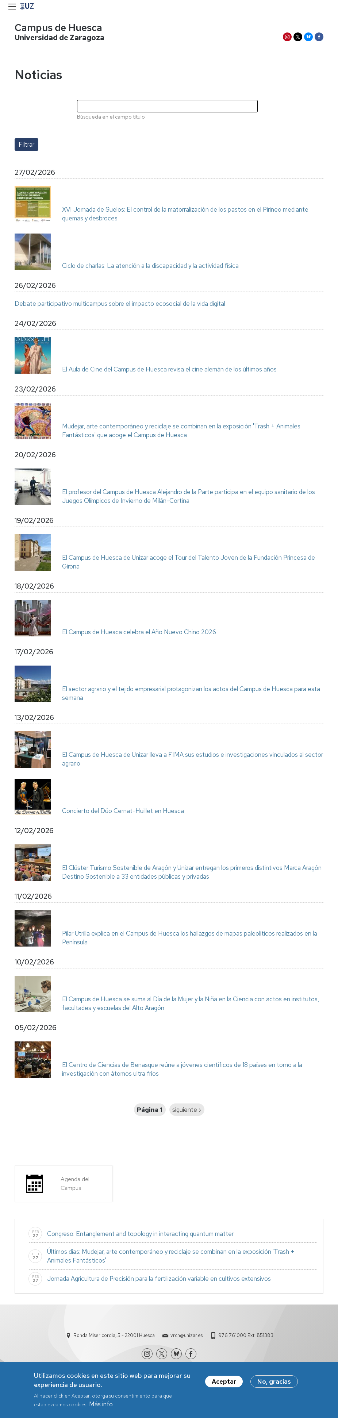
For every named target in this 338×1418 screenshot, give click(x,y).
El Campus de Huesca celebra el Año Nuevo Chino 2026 (139, 632)
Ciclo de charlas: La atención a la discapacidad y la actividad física (151, 266)
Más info (101, 1406)
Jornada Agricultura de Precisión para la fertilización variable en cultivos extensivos (159, 1279)
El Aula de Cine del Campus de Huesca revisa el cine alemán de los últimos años (169, 369)
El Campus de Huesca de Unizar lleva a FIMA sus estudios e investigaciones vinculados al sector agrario (192, 759)
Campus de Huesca (58, 27)
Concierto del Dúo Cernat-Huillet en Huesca (123, 811)
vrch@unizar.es (186, 1335)
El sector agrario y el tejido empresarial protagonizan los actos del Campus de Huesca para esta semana (191, 693)
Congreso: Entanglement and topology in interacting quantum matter (140, 1234)
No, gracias (274, 1383)
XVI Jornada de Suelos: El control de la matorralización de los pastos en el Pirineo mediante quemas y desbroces (185, 213)
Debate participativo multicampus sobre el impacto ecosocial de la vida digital (120, 304)
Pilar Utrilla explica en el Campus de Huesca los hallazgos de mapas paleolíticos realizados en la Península (189, 937)
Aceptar (224, 1383)
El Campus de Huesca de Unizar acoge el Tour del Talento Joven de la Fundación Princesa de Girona (188, 562)
